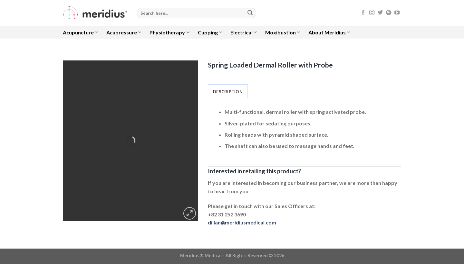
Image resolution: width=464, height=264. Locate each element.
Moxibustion (282, 32)
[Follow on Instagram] (371, 13)
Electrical (243, 32)
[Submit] (250, 13)
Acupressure (123, 32)
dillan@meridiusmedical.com (242, 222)
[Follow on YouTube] (397, 13)
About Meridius (329, 32)
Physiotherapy (169, 32)
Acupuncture (80, 32)
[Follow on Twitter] (380, 13)
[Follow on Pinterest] (388, 13)
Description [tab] (228, 91)
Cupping (210, 32)
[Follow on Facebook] (363, 13)
